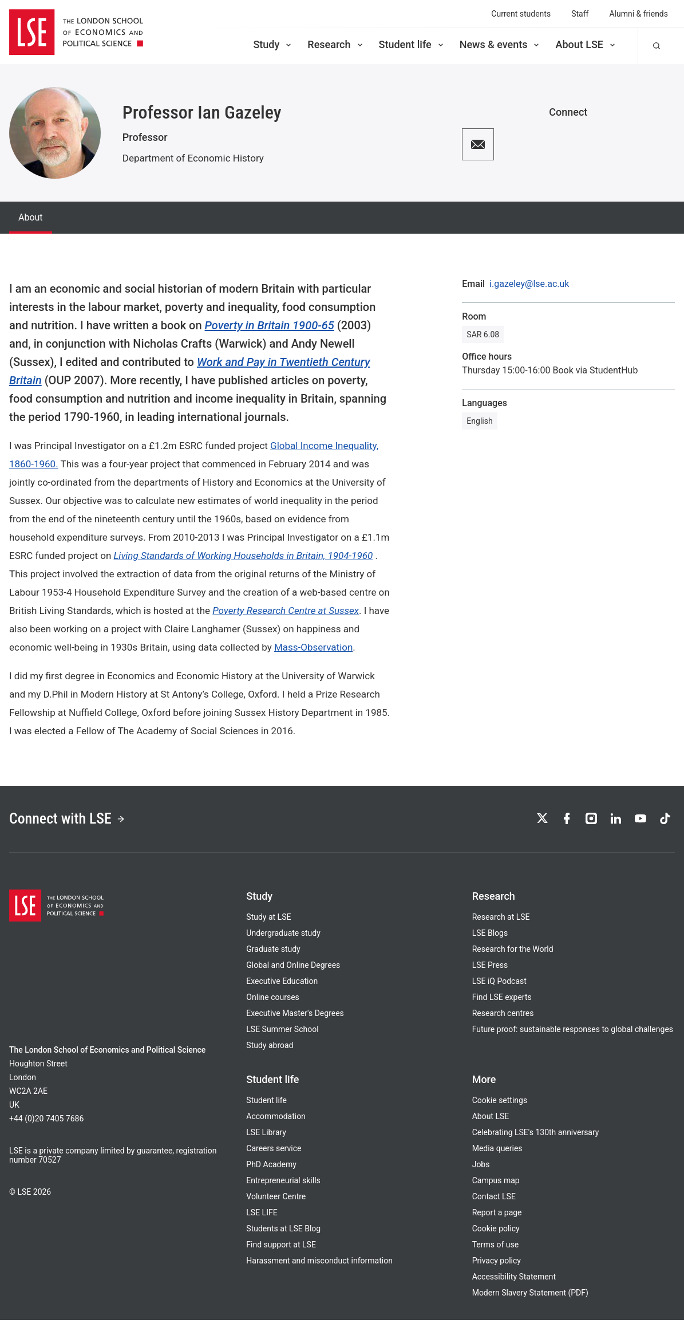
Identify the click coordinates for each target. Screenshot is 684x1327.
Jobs (481, 1171)
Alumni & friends (638, 13)
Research (335, 44)
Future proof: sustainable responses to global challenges (572, 1036)
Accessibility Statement (514, 1283)
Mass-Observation (313, 647)
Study (273, 44)
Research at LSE (501, 923)
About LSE (586, 44)
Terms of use (495, 1251)
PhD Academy (271, 1171)
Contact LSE (494, 1203)
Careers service (273, 1155)
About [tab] (30, 217)
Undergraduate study (283, 939)
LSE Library (266, 1139)
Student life (412, 44)
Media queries (497, 1155)
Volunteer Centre (276, 1203)
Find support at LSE (281, 1251)
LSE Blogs (490, 939)
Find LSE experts (502, 1004)
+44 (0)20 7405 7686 (46, 1125)
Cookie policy (496, 1235)
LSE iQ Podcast (499, 988)
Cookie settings (500, 1107)
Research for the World (512, 955)
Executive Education (282, 988)
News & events (500, 44)
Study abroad (269, 1052)
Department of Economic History (193, 158)
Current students (521, 13)
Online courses (272, 1004)
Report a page (497, 1219)
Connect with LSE (79, 822)
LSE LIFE (261, 1219)
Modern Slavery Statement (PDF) (530, 1299)
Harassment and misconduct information (319, 1267)
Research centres (503, 1020)
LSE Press (490, 971)
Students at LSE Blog (283, 1235)
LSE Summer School (282, 1036)
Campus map (496, 1187)
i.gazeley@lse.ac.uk (529, 284)
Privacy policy (496, 1267)
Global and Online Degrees (293, 971)
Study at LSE (268, 923)
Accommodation (276, 1123)
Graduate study (273, 955)
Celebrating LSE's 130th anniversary (535, 1139)
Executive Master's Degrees (295, 1020)
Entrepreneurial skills (283, 1187)
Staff (579, 13)
